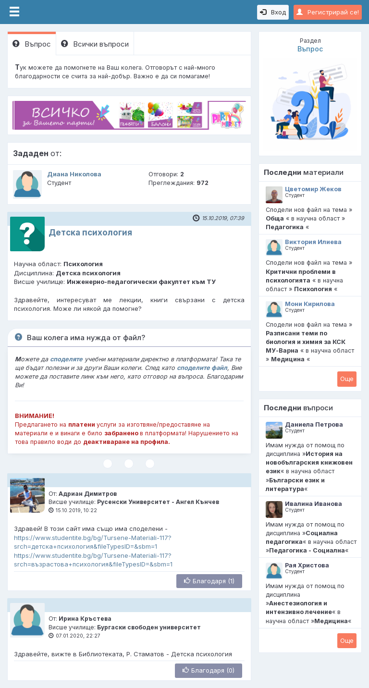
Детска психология (90, 232)
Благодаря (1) (209, 581)
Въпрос (31, 44)
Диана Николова (74, 174)
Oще (347, 378)
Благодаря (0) (208, 670)
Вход (273, 12)
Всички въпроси (95, 44)
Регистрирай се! (327, 12)
